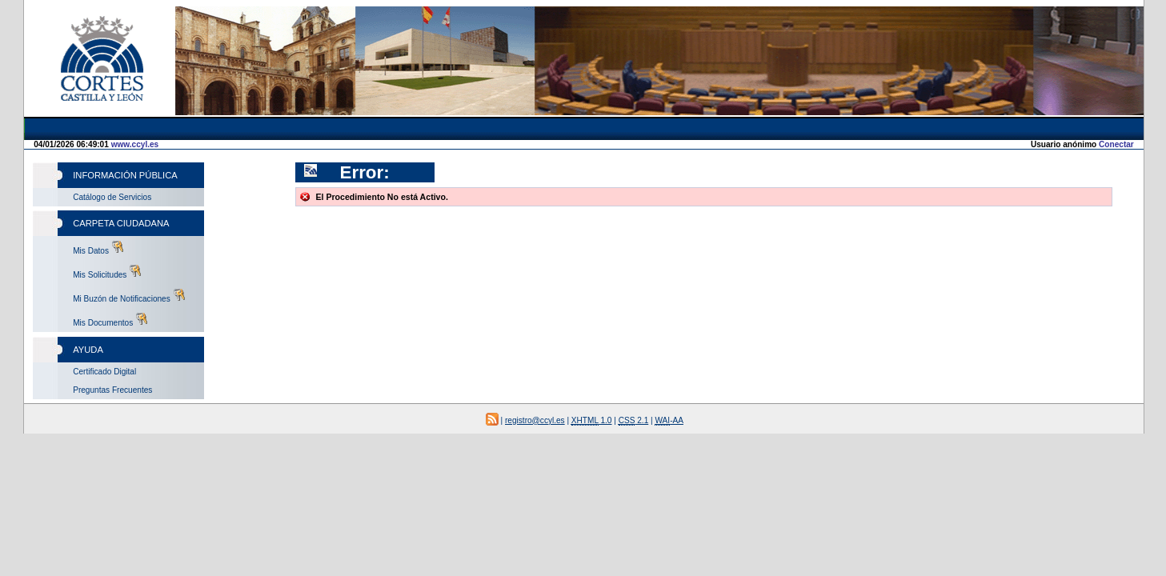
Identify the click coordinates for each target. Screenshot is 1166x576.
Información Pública (125, 175)
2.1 (634, 421)
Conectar (1116, 144)
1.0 (591, 421)
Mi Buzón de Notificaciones (129, 296)
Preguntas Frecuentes (112, 390)
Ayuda (88, 349)
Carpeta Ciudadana (121, 223)
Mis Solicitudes (107, 272)
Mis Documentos (110, 320)
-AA (669, 421)
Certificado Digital (104, 371)
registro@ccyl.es (535, 420)
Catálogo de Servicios (112, 197)
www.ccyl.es (135, 144)
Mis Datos (98, 248)
